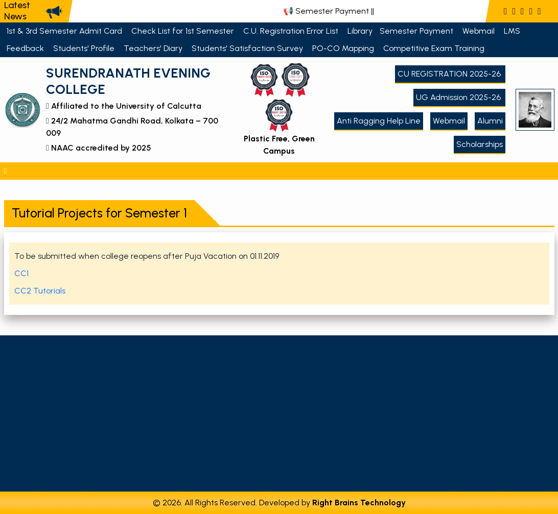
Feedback (26, 48)
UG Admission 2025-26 (459, 97)
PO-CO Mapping (344, 48)
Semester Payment (417, 31)
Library (360, 31)
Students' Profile (85, 48)
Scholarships (479, 144)
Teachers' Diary (154, 48)
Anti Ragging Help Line (379, 121)
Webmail (479, 31)
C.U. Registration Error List (291, 31)
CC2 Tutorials (39, 291)
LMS (513, 31)
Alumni (490, 121)
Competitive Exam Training (434, 48)
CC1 (21, 273)
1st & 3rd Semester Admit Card (65, 31)
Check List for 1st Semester (183, 31)
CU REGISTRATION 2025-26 (450, 74)
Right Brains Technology (359, 502)
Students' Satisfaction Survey (248, 48)
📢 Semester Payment (335, 11)
